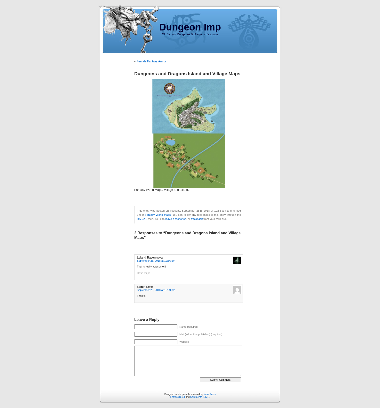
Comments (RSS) (199, 397)
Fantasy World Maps (158, 214)
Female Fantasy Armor (151, 61)
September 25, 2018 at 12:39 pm (156, 290)
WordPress (210, 394)
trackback (197, 218)
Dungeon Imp (190, 27)
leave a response (175, 218)
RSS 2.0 (142, 218)
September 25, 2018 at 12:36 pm (156, 260)
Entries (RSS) (177, 397)
